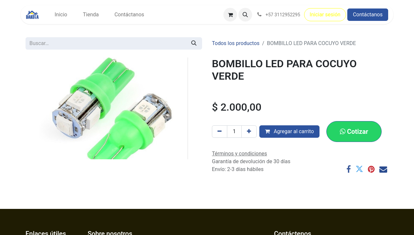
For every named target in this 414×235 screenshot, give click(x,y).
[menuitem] (61, 14)
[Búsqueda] (194, 43)
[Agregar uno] (249, 131)
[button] (245, 15)
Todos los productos (236, 43)
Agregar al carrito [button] (289, 131)
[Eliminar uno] (219, 131)
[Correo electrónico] (383, 169)
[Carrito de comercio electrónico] (230, 15)
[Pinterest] (371, 169)
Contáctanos (368, 14)
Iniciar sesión (325, 14)
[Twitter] (359, 169)
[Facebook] (348, 169)
